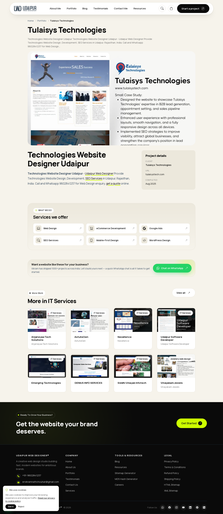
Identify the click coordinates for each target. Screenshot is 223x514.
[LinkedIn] (190, 507)
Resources (140, 8)
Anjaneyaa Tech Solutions (41, 338)
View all (183, 293)
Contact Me (121, 8)
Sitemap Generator (125, 473)
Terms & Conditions (175, 467)
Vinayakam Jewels (172, 383)
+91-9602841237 (31, 475)
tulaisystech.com (155, 174)
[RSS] (204, 507)
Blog (84, 8)
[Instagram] (176, 507)
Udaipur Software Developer (171, 338)
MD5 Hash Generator (126, 479)
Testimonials (100, 8)
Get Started (191, 423)
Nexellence (125, 337)
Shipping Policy (172, 479)
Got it (10, 506)
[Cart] (171, 8)
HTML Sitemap (172, 484)
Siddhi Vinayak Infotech (132, 383)
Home (31, 20)
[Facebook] (169, 507)
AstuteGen (81, 337)
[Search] (162, 8)
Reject (21, 506)
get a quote (113, 183)
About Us (70, 467)
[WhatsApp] (162, 507)
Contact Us (71, 484)
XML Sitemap (171, 490)
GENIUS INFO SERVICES (88, 383)
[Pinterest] (197, 507)
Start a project (193, 8)
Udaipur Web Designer (99, 173)
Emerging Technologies (46, 383)
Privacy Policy (171, 461)
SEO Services (93, 178)
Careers (119, 484)
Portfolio (71, 8)
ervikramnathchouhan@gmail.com (40, 481)
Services (70, 490)
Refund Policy (171, 473)
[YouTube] (183, 507)
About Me (55, 8)
